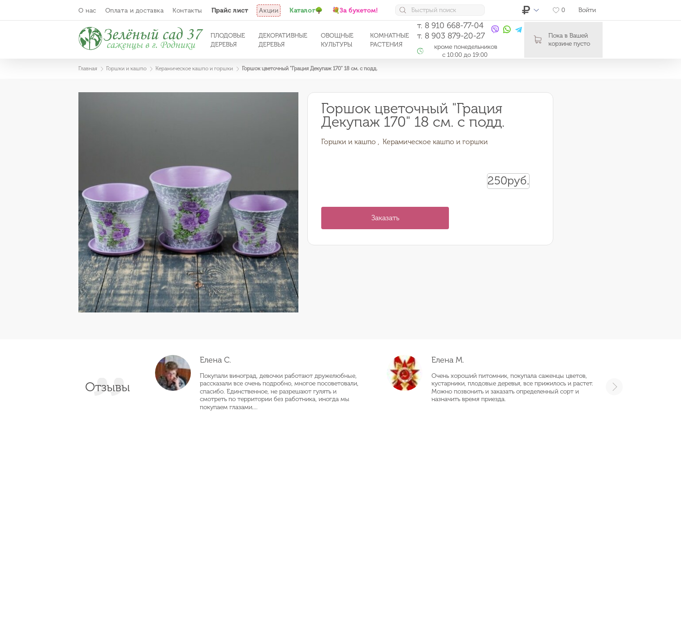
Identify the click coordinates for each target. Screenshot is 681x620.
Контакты (187, 10)
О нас (87, 10)
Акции (268, 10)
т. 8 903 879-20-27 (451, 36)
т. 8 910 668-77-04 (450, 25)
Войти (587, 10)
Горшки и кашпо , (350, 141)
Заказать (385, 218)
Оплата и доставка (134, 10)
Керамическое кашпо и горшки (435, 141)
